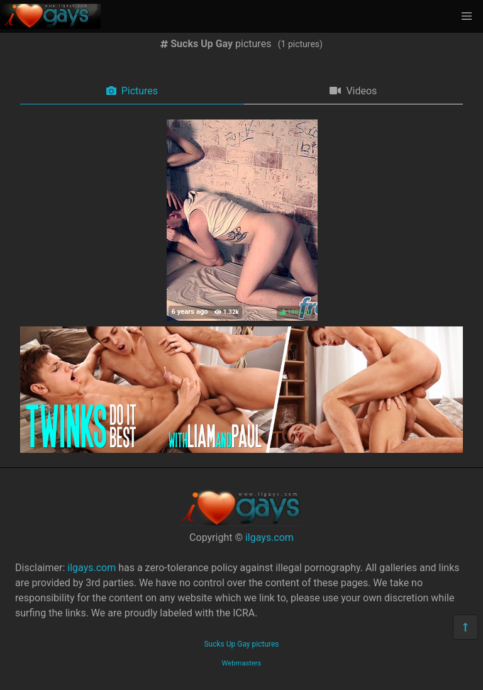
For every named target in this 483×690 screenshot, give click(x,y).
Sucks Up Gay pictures (241, 644)
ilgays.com (269, 537)
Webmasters (242, 663)
